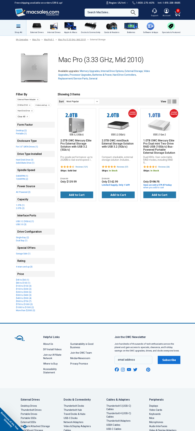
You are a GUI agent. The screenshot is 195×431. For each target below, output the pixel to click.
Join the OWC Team (81, 352)
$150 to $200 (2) (23, 289)
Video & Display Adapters (77, 426)
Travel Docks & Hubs (75, 414)
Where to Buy (50, 363)
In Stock (113, 170)
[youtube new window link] (129, 369)
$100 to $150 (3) (23, 286)
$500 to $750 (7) (23, 301)
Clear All (21, 116)
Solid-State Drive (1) (25, 163)
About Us (48, 344)
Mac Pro (36, 39)
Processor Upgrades (80, 74)
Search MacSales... (98, 12)
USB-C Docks (71, 418)
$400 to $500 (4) (23, 298)
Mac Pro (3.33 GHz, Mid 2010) (72, 39)
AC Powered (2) (23, 192)
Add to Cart (77, 195)
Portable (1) (21, 133)
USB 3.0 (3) (21, 224)
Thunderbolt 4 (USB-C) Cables (118, 415)
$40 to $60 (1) (22, 280)
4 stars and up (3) (24, 267)
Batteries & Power (102, 74)
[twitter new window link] (135, 369)
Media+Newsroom (80, 358)
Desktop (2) (21, 130)
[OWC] (37, 12)
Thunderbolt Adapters (118, 420)
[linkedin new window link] (142, 369)
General (93, 78)
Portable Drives (29, 414)
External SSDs (28, 422)
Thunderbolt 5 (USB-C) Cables (118, 407)
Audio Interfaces (158, 426)
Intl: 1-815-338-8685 (169, 2)
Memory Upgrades (90, 71)
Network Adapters (73, 422)
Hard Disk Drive (24, 111)
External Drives (30, 399)
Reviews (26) (164, 167)
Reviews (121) (82, 167)
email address (126, 359)
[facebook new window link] (117, 369)
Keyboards (155, 414)
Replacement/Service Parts (73, 78)
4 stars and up (41, 105)
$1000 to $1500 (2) (25, 307)
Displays (153, 405)
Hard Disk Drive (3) (24, 160)
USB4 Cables (113, 425)
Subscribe (169, 360)
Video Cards (155, 410)
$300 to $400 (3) (23, 295)
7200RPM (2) (22, 179)
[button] (12, 419)
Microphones (156, 422)
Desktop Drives (29, 405)
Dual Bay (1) (21, 240)
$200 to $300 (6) (23, 292)
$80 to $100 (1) (23, 283)
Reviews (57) (122, 167)
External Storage (134, 71)
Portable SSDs (28, 418)
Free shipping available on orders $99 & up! (38, 2)
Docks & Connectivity (77, 399)
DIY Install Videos (52, 349)
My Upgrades (22, 39)
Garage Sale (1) (23, 253)
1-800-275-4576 (143, 2)
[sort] (82, 101)
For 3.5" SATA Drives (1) (27, 147)
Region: (117, 2)
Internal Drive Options (112, 71)
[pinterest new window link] (148, 370)
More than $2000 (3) (25, 310)
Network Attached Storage (35, 426)
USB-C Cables (113, 429)
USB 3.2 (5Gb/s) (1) (25, 221)
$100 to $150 (23, 105)
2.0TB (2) (20, 208)
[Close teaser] (25, 426)
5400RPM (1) (22, 176)
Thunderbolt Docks (74, 405)
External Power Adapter (27, 99)
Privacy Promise (79, 363)
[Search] (133, 13)
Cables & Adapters (118, 399)
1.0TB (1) (20, 205)
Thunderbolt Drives (31, 410)
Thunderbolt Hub (73, 410)
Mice (151, 418)
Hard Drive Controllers (124, 74)
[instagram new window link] (123, 369)
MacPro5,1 (49, 39)
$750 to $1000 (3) (24, 304)
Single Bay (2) (22, 237)
